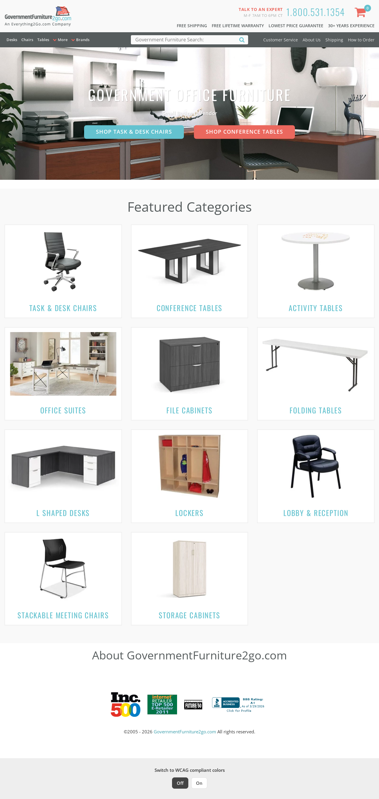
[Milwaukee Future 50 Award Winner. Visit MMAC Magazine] (193, 704)
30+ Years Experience (351, 25)
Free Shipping (192, 25)
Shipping (334, 40)
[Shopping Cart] (362, 13)
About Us (312, 40)
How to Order (361, 40)
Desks (12, 39)
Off (180, 783)
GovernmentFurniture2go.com (185, 732)
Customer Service (280, 40)
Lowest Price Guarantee (296, 25)
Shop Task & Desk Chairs (134, 131)
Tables (43, 39)
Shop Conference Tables (244, 131)
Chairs (27, 39)
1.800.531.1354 (315, 12)
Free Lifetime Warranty (238, 25)
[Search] (242, 39)
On (199, 783)
